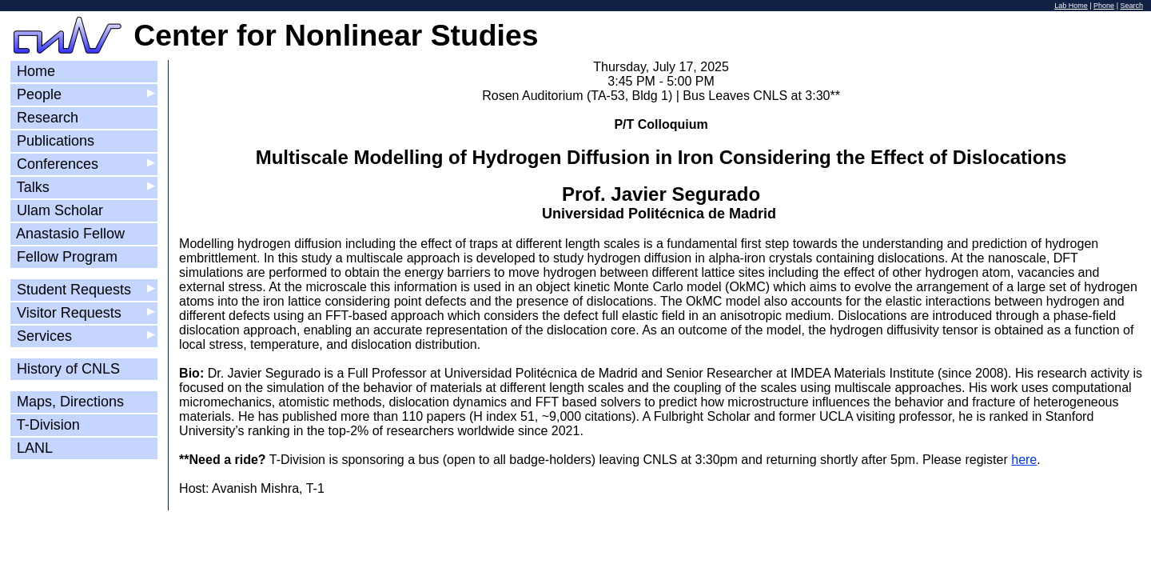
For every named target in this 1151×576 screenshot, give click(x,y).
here (1024, 459)
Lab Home (1071, 6)
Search (1131, 6)
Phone (1103, 6)
